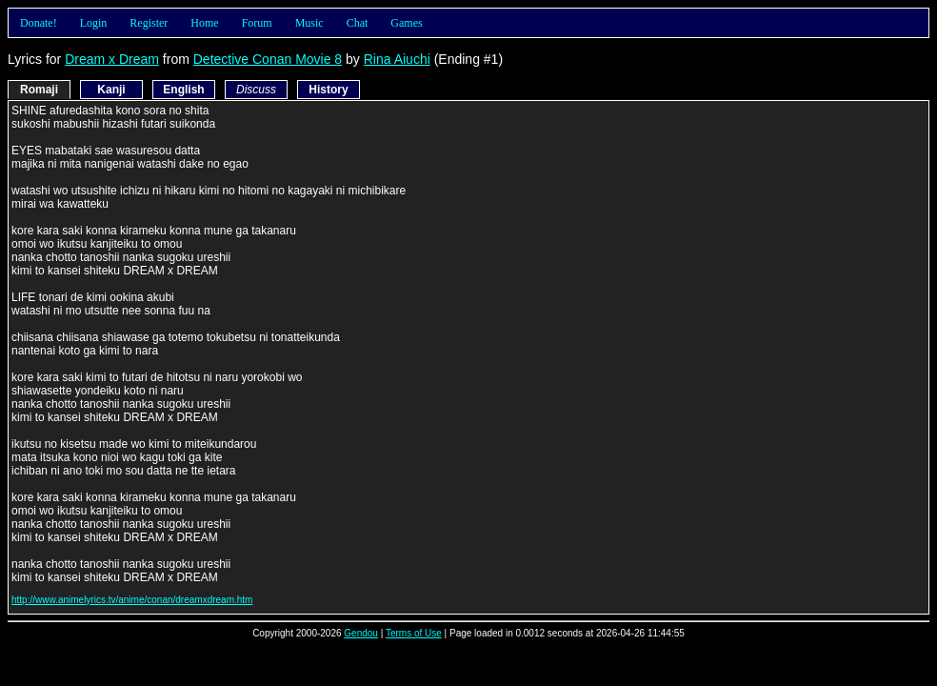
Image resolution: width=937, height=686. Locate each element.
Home (204, 23)
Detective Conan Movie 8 (267, 59)
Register (149, 23)
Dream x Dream (112, 59)
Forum (257, 23)
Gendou (361, 633)
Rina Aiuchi (397, 59)
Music (309, 23)
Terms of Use (414, 633)
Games (406, 23)
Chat (358, 23)
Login (94, 23)
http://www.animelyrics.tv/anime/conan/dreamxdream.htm (131, 600)
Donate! (38, 23)
